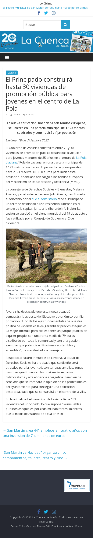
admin (17, 114)
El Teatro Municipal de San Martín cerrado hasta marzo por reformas (45, 7)
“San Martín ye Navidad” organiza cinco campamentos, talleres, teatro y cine (35, 455)
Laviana (12, 72)
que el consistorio (44, 199)
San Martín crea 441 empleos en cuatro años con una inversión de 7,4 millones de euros (45, 433)
